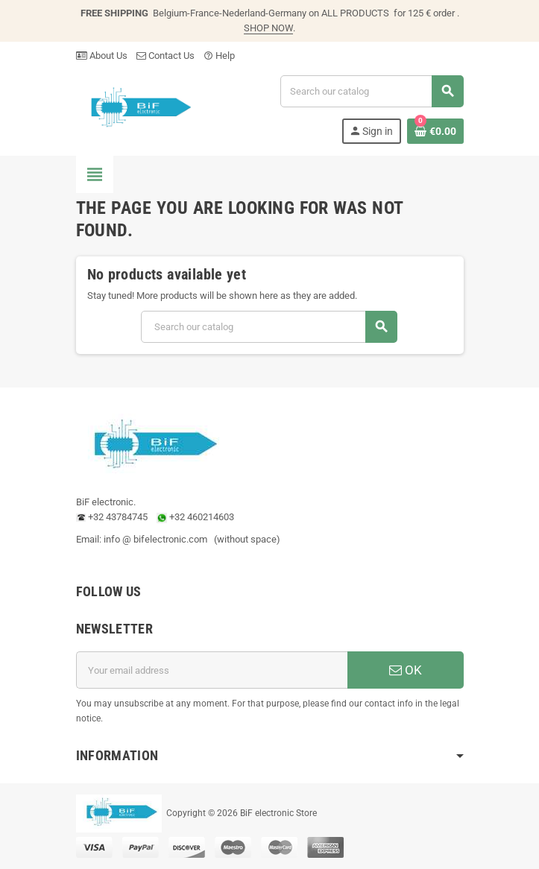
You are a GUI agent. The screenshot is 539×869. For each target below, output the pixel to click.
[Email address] (211, 670)
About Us (101, 55)
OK (405, 670)
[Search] (371, 91)
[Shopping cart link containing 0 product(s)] (435, 131)
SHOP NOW (268, 28)
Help (219, 55)
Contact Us (165, 55)
